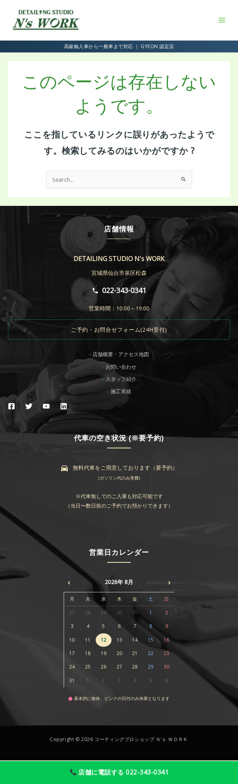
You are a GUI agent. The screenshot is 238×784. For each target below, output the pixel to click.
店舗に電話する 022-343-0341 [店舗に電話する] (119, 772)
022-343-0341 (119, 290)
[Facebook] (11, 406)
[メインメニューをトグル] (221, 20)
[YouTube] (46, 406)
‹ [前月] (69, 582)
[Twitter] (28, 406)
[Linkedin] (63, 406)
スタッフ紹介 (121, 379)
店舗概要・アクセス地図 (121, 354)
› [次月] (169, 582)
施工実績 (121, 391)
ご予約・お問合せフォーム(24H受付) (119, 329)
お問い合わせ (121, 366)
